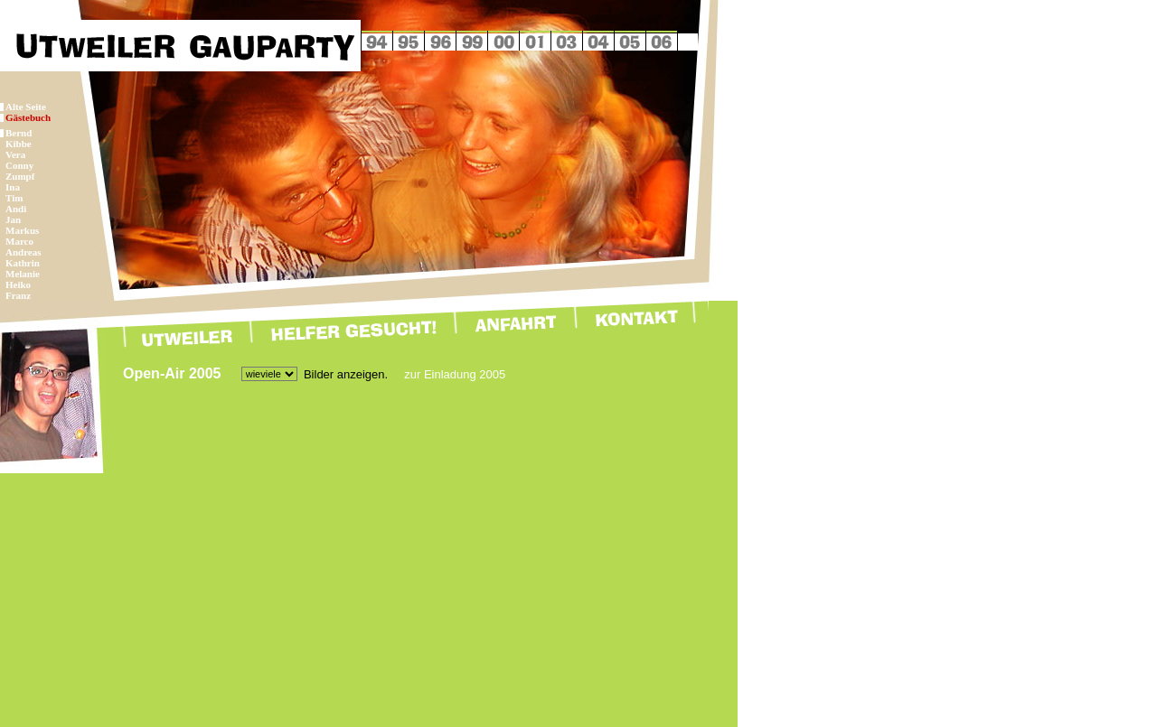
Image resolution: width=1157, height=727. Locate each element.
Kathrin (22, 262)
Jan (13, 219)
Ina (12, 187)
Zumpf (19, 176)
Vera (15, 154)
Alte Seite (25, 106)
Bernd (18, 132)
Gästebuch (28, 117)
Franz (18, 295)
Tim (14, 197)
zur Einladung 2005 (454, 374)
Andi (15, 208)
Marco (19, 241)
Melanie (22, 273)
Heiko (18, 284)
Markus (22, 230)
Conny (19, 165)
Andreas (23, 252)
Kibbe (18, 143)
